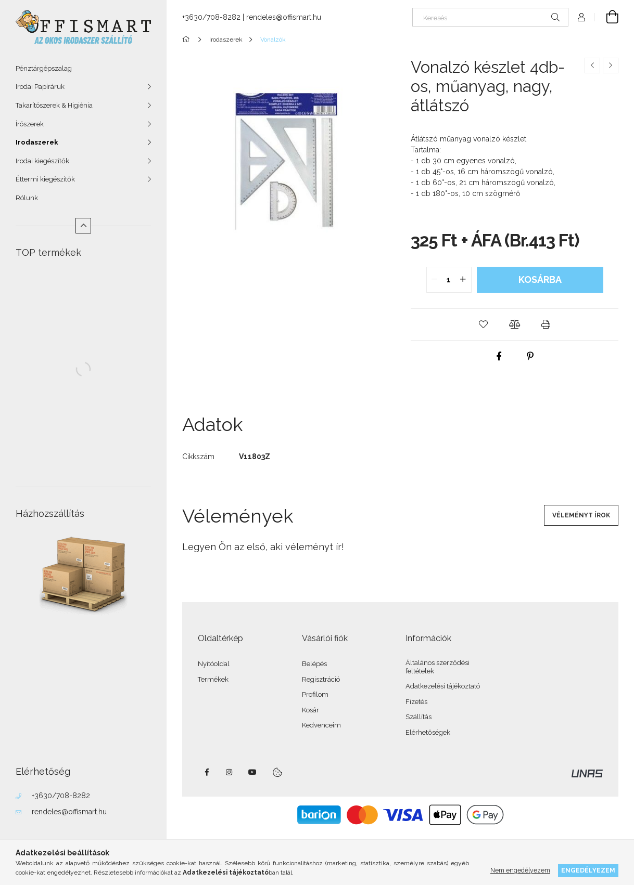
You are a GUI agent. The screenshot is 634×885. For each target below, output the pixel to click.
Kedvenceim (321, 725)
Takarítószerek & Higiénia (54, 105)
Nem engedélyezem (520, 870)
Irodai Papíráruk (40, 86)
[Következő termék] (610, 65)
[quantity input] (448, 279)
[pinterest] (530, 356)
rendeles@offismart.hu (69, 812)
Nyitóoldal (214, 664)
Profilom (315, 694)
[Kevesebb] (83, 225)
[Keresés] (490, 17)
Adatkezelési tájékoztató (442, 686)
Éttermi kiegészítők (45, 179)
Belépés (314, 664)
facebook (206, 772)
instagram (229, 772)
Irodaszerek (37, 142)
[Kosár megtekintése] (606, 17)
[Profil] (581, 17)
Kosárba (540, 279)
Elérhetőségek (427, 732)
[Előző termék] (592, 65)
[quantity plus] (463, 279)
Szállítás (418, 717)
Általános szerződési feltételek (437, 667)
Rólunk (27, 198)
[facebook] (499, 356)
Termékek (213, 679)
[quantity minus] (434, 279)
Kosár (310, 710)
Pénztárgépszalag (44, 68)
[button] (483, 324)
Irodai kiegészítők (42, 161)
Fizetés (416, 702)
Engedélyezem (588, 870)
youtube (252, 772)
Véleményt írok (581, 515)
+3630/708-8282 (61, 795)
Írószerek (30, 124)
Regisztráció (321, 679)
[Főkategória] (187, 39)
